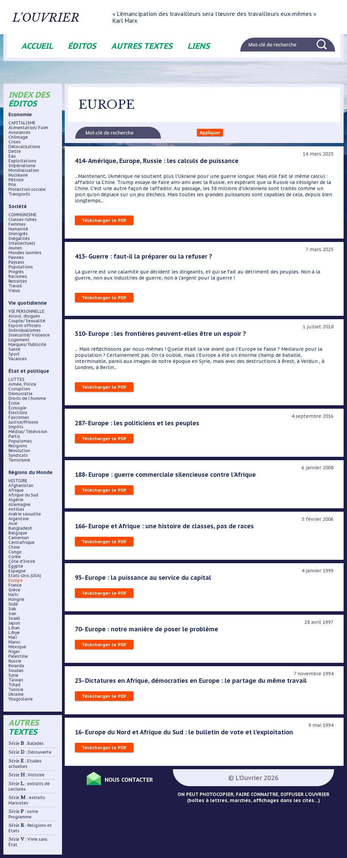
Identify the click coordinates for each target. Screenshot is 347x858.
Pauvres (16, 257)
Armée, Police (22, 384)
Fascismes (18, 417)
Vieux (14, 290)
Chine (14, 547)
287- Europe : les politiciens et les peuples (138, 425)
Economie (20, 114)
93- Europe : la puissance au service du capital (144, 580)
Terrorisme (19, 460)
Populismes (20, 441)
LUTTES (16, 379)
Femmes (17, 224)
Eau (12, 156)
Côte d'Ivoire (21, 561)
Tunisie (15, 689)
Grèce (14, 590)
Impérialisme (22, 165)
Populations (20, 267)
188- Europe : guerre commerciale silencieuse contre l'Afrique (167, 477)
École (14, 403)
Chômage (18, 137)
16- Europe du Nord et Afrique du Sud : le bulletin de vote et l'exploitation (187, 734)
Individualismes (24, 330)
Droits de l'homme (27, 398)
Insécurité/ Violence (29, 335)
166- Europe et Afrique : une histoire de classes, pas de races (166, 528)
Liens (198, 46)
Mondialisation (23, 170)
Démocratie (20, 393)
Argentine (18, 518)
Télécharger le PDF (104, 223)
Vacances (17, 358)
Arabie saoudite (24, 514)
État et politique (28, 371)
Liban (14, 628)
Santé (14, 349)
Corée (14, 556)
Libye (14, 632)
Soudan (15, 670)
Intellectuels (21, 243)
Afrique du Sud (23, 495)
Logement (18, 340)
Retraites (17, 281)
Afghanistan (20, 485)
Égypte (15, 566)
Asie (12, 523)
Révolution (19, 450)
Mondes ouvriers (24, 252)
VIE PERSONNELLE (26, 311)
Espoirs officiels (24, 325)
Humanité (18, 229)
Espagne (17, 571)
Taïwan (15, 680)
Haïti (13, 594)
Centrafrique (21, 542)
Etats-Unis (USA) (24, 575)
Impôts (15, 427)
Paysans (16, 262)
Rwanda (16, 665)
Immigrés (18, 233)
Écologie (17, 408)
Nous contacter (136, 781)
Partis (14, 436)
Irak (12, 609)
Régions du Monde (30, 472)
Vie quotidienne (27, 303)
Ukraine (16, 694)
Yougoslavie (20, 699)
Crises (14, 142)
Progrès (16, 271)
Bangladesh (20, 528)
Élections (17, 412)
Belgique (17, 533)
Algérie (15, 499)
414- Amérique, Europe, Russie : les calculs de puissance (158, 163)
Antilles (16, 509)
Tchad (14, 684)
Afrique (16, 490)
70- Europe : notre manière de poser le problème (147, 631)
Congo (15, 552)
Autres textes (141, 46)
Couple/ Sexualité (26, 321)
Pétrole (16, 180)
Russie (14, 661)
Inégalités (19, 238)
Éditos (82, 46)
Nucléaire (18, 175)
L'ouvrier (65, 17)
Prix (12, 184)
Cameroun (18, 537)
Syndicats (18, 455)
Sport (14, 354)
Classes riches (22, 219)
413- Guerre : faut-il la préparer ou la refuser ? (145, 258)
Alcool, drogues (24, 316)
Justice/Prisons (23, 422)
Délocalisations (24, 146)
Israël (14, 618)
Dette (14, 151)
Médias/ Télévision (27, 431)
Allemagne (19, 504)
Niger (14, 651)
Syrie (13, 675)
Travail (15, 286)
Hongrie (16, 599)
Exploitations (22, 161)
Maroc (14, 642)
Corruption (19, 389)
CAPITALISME (22, 123)
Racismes (17, 276)
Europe (15, 580)
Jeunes (15, 248)
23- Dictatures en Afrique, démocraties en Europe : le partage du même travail (193, 683)
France (15, 585)
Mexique (17, 647)
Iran (12, 613)
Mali (12, 637)
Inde (13, 604)
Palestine (18, 656)
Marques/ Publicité (27, 344)
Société (17, 206)
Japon (14, 623)
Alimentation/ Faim (28, 127)
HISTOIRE (17, 480)
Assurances (19, 132)
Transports (19, 194)
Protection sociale (27, 189)
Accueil (37, 46)
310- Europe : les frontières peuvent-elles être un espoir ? (162, 336)
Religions (17, 446)
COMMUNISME (22, 214)
